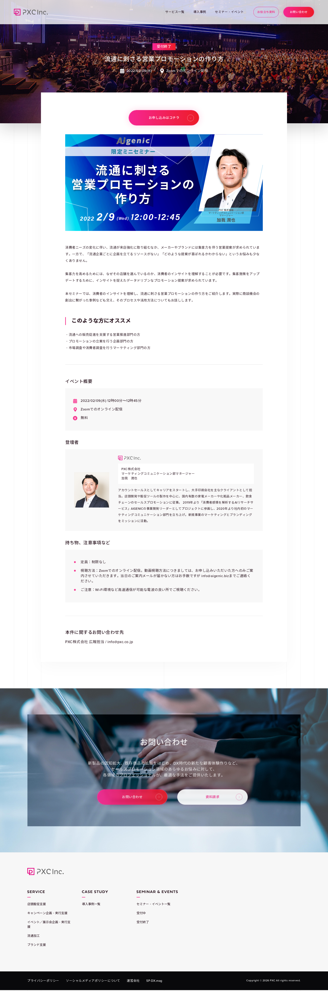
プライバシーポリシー (43, 981)
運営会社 (133, 981)
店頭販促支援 (36, 904)
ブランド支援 (36, 945)
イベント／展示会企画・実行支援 (48, 924)
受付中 (141, 913)
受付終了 (143, 922)
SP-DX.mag (154, 981)
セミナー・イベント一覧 (153, 904)
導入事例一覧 (91, 904)
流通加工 (33, 936)
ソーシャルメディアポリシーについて (93, 981)
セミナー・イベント (229, 12)
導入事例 (199, 12)
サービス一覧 (174, 12)
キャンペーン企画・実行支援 (47, 913)
